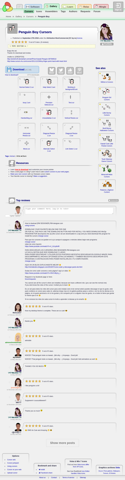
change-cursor (43, 236)
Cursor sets (11, 460)
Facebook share (45, 473)
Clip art (100, 471)
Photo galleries (108, 471)
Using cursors (12, 466)
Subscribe (114, 200)
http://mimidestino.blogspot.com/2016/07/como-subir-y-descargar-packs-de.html (53, 267)
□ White (18, 156)
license (79, 38)
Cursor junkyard (13, 463)
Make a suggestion (40, 176)
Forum (97, 11)
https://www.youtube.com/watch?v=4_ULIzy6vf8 (42, 246)
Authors (73, 11)
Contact (54, 478)
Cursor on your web (14, 470)
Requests (85, 11)
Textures (105, 473)
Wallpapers (116, 471)
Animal (12, 156)
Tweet (61, 71)
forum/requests (30, 279)
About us (42, 478)
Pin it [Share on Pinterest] (79, 71)
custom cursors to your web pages (56, 172)
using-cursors (30, 225)
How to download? (12, 75)
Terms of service (68, 478)
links (118, 467)
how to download (21, 170)
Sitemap (83, 478)
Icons (39, 11)
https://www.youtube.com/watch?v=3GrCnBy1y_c (42, 273)
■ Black (23, 156)
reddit (42, 470)
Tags (63, 11)
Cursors (29, 11)
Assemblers (51, 11)
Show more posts (62, 443)
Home (8, 16)
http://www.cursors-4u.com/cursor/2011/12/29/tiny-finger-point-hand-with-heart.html (37, 61)
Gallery (19, 16)
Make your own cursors (19, 174)
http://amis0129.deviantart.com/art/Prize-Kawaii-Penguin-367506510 (31, 59)
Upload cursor (12, 473)
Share (51, 71)
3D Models (112, 473)
